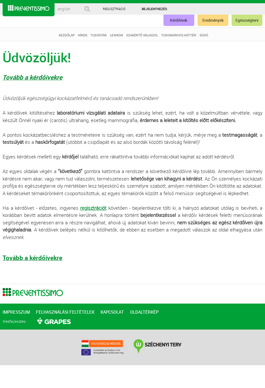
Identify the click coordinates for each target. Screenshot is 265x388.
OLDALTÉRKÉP (144, 312)
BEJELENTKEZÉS (154, 8)
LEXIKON (116, 35)
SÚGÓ (203, 35)
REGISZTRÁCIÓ (114, 9)
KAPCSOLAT (112, 312)
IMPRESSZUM (16, 312)
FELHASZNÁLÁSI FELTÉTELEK (65, 312)
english (64, 8)
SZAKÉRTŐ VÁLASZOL (142, 35)
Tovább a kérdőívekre (32, 77)
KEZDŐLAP (67, 35)
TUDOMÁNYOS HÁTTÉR (178, 35)
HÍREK (82, 35)
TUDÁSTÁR (98, 35)
